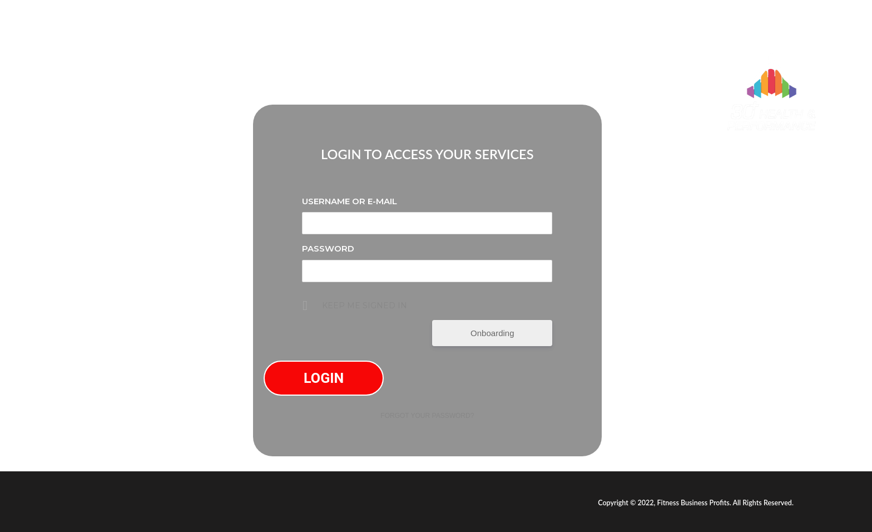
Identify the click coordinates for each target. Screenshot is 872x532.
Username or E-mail (349, 201)
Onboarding (492, 333)
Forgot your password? (427, 416)
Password (328, 248)
